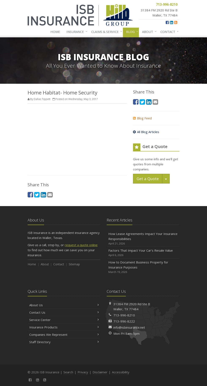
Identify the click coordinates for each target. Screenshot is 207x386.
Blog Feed (142, 118)
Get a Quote (148, 178)
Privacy (83, 372)
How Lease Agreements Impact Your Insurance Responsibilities (143, 239)
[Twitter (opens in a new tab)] (37, 194)
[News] (175, 22)
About (148, 31)
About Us (64, 305)
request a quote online (81, 245)
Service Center (64, 320)
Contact (168, 31)
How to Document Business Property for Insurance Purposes (143, 267)
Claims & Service (105, 31)
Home (55, 32)
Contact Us (64, 312)
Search (68, 372)
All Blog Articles (146, 132)
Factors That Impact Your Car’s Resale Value (143, 252)
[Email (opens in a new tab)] (50, 194)
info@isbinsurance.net (129, 327)
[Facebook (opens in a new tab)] (167, 22)
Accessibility (120, 372)
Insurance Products (64, 327)
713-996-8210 (124, 315)
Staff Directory (64, 342)
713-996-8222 (124, 321)
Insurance (76, 31)
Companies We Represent (64, 334)
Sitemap (74, 264)
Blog (131, 31)
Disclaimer (100, 372)
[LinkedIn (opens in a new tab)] (171, 22)
